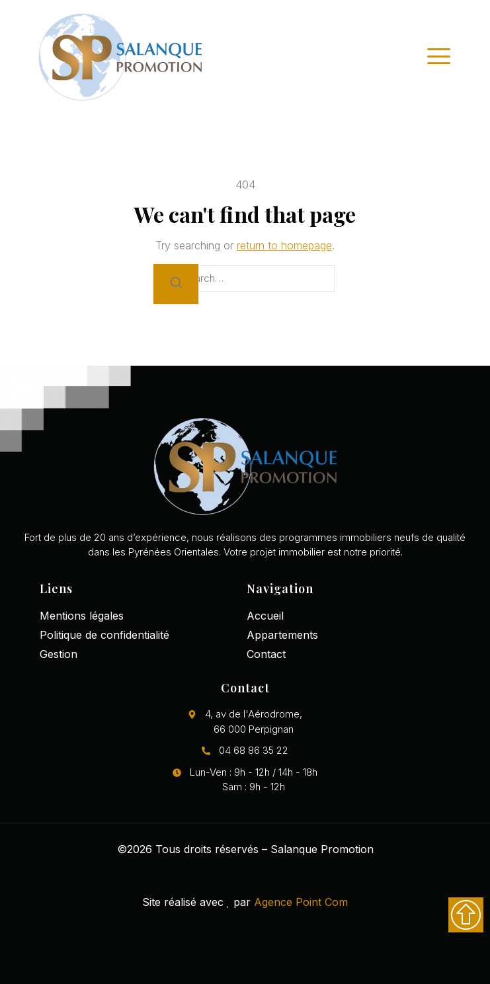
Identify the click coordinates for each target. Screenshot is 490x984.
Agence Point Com (301, 902)
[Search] (175, 284)
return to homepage (284, 245)
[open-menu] (438, 56)
